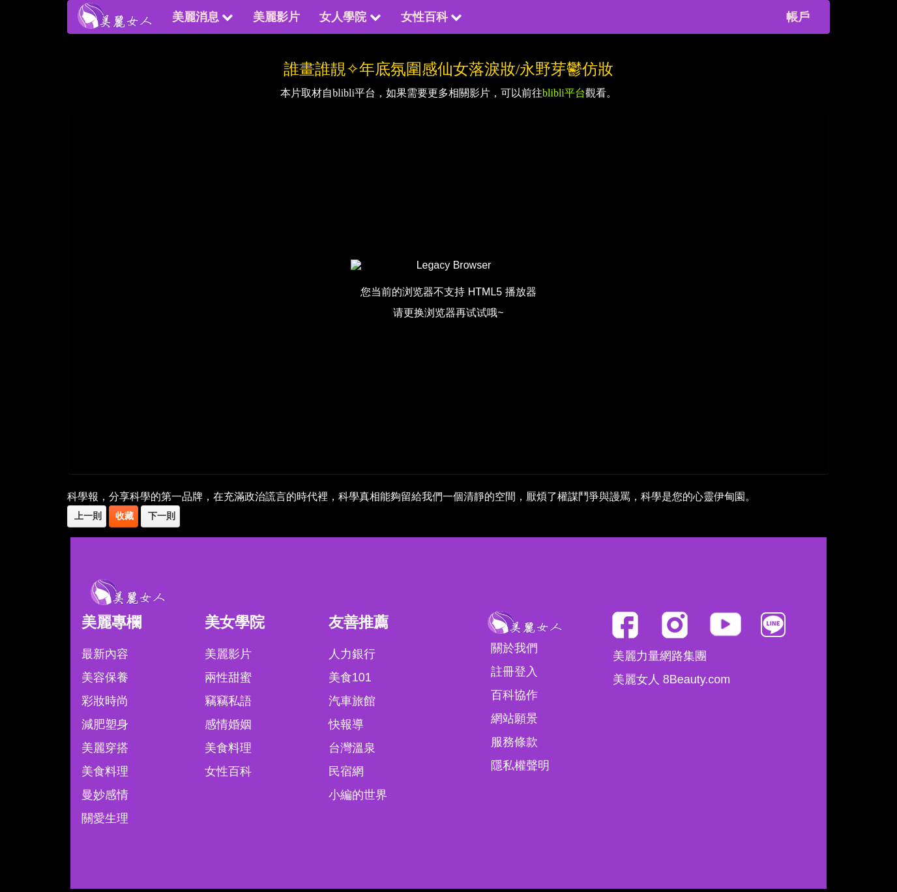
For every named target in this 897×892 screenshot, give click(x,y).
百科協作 (514, 695)
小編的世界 (358, 794)
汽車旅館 (352, 700)
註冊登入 (514, 671)
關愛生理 (104, 818)
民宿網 (346, 771)
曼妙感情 (104, 794)
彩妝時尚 (104, 700)
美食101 (350, 677)
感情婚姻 (228, 724)
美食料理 (104, 771)
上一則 (87, 516)
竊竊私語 (228, 700)
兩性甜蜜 (228, 677)
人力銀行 (352, 654)
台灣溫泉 (352, 747)
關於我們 (514, 648)
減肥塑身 (104, 724)
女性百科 (431, 16)
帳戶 (798, 16)
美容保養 (104, 677)
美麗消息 (202, 16)
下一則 (160, 516)
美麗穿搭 (104, 747)
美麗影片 (276, 16)
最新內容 (104, 654)
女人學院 (350, 16)
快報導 (346, 724)
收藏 (123, 516)
